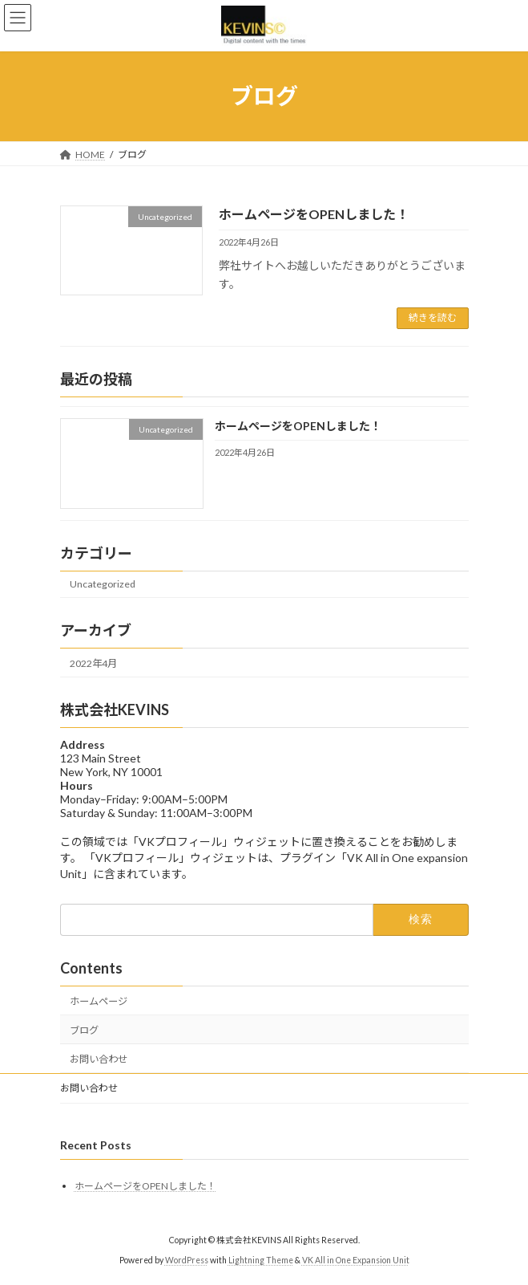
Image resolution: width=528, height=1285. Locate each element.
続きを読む (433, 317)
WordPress (186, 1260)
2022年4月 (93, 663)
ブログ (84, 1030)
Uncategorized (102, 584)
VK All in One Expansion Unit (355, 1260)
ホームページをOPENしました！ (314, 214)
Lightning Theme (260, 1260)
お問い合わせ (98, 1059)
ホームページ (98, 1001)
